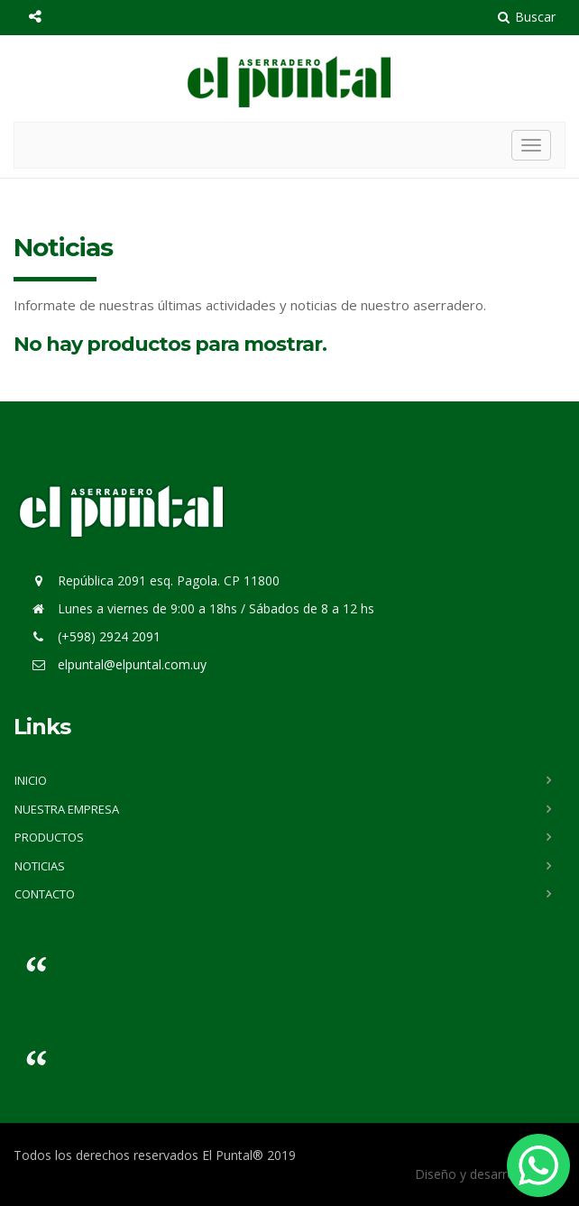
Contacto (44, 894)
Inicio (30, 780)
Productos (49, 837)
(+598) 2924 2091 (107, 636)
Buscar (527, 16)
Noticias (39, 866)
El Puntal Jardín (114, 1057)
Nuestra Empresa (66, 809)
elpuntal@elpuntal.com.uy (132, 664)
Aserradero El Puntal (133, 963)
